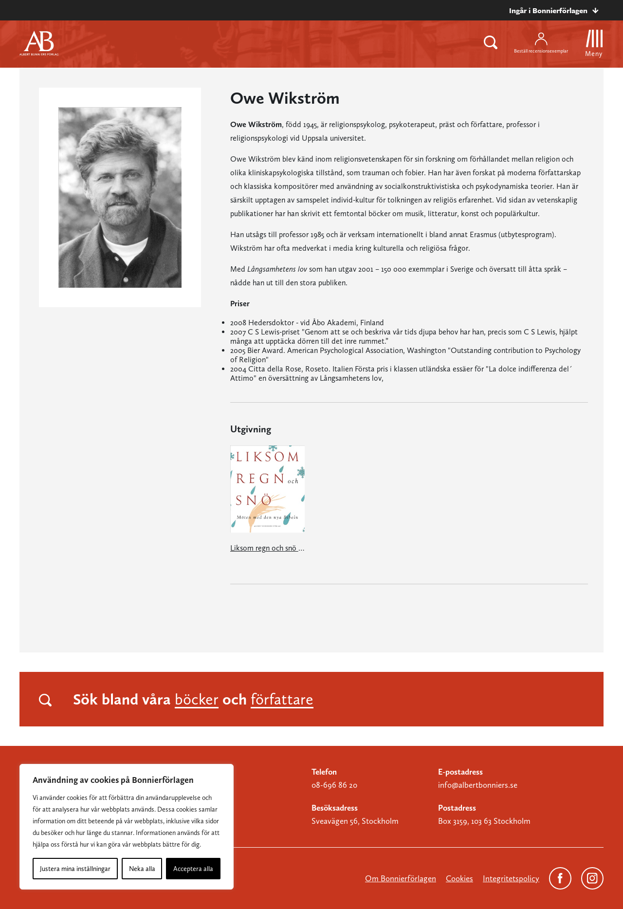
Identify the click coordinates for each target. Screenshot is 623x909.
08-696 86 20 (334, 785)
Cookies (459, 878)
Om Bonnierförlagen (400, 878)
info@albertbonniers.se (477, 785)
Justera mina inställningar (75, 868)
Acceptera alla (193, 868)
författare (282, 699)
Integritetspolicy (511, 878)
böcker (197, 699)
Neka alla (142, 868)
